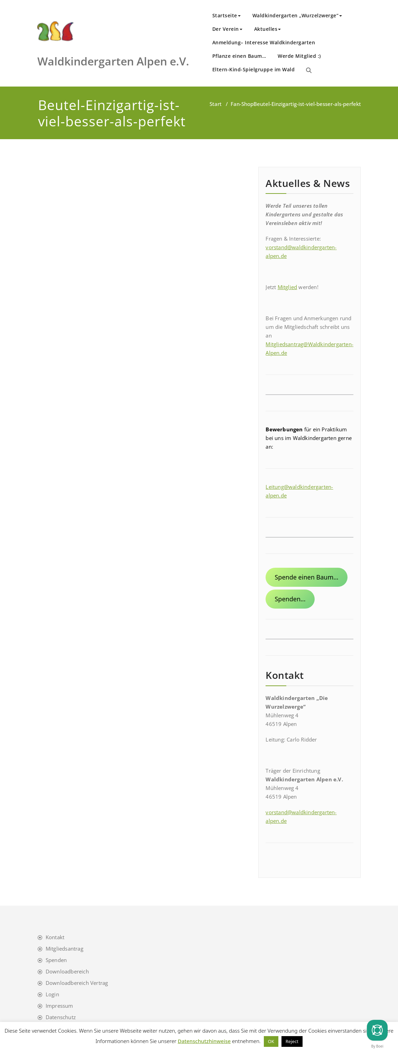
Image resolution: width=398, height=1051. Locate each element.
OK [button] (271, 1041)
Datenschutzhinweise (204, 1040)
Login (52, 994)
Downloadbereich (67, 971)
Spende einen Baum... (306, 577)
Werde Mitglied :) (299, 56)
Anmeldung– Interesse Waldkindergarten (263, 42)
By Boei (377, 1046)
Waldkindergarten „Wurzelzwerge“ (297, 15)
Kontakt (55, 937)
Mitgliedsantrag (64, 948)
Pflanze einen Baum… (239, 56)
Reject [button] (292, 1041)
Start (216, 103)
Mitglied (287, 287)
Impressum (59, 1005)
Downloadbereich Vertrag (77, 982)
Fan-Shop (242, 103)
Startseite (226, 15)
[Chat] (377, 1030)
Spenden (56, 959)
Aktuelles (267, 29)
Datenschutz (61, 1017)
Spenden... (290, 599)
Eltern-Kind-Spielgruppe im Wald (253, 69)
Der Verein (227, 29)
